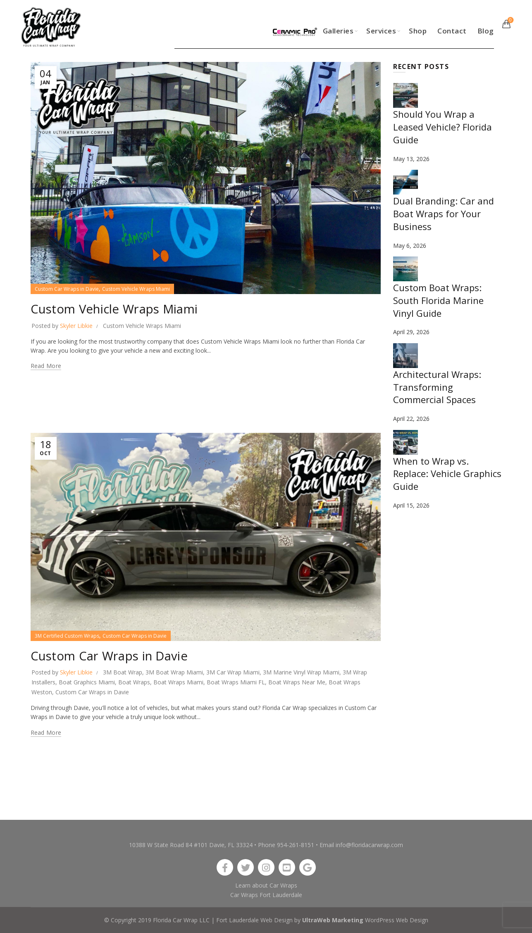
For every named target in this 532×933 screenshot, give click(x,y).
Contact (452, 31)
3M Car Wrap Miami (233, 672)
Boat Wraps (134, 682)
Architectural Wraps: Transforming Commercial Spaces (437, 387)
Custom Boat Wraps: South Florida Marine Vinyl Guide (438, 300)
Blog (485, 31)
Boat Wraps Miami (178, 682)
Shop (418, 31)
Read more (46, 366)
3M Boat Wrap (122, 672)
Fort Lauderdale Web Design (254, 920)
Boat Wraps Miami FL (236, 682)
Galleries (338, 31)
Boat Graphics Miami (87, 682)
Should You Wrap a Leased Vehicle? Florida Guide (442, 127)
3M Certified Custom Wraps (67, 635)
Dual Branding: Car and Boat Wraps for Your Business (443, 214)
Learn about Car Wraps (266, 885)
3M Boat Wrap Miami (174, 672)
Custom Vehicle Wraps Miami (136, 288)
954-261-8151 (295, 845)
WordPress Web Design (396, 920)
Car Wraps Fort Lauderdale (266, 895)
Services (381, 31)
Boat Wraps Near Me (296, 682)
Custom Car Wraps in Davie (67, 288)
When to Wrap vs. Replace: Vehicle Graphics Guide (447, 474)
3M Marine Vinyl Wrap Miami (301, 672)
